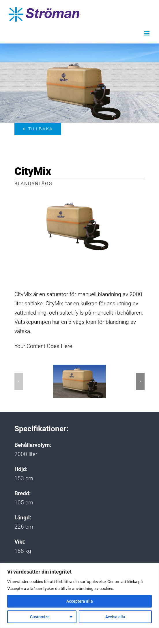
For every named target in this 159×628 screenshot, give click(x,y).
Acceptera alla (79, 601)
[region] (79, 595)
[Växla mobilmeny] (147, 33)
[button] (18, 381)
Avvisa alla (115, 616)
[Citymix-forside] (79, 381)
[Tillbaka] (37, 129)
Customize (40, 616)
